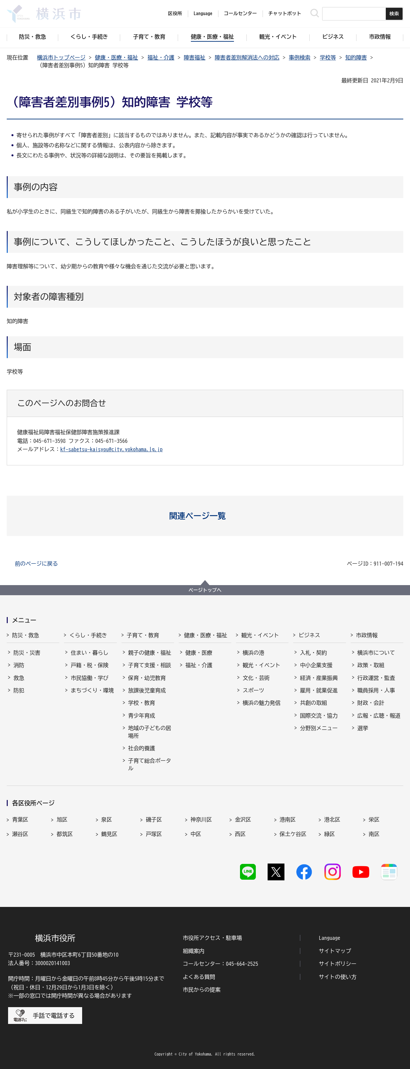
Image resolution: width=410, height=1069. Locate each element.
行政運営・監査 (376, 678)
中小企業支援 (316, 665)
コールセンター (240, 13)
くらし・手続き (88, 635)
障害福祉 (194, 57)
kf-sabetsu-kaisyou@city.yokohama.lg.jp (111, 449)
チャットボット (284, 13)
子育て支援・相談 (149, 665)
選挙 (362, 728)
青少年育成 (141, 715)
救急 (18, 678)
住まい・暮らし (89, 652)
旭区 (62, 819)
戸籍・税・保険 (89, 665)
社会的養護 (141, 748)
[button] (205, 516)
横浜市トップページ (61, 57)
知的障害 (356, 57)
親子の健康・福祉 (149, 652)
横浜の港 (253, 652)
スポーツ (253, 690)
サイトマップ (335, 951)
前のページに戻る (36, 563)
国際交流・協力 (319, 715)
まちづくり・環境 (92, 690)
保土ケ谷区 (293, 834)
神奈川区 (201, 819)
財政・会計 (370, 702)
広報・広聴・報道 (379, 715)
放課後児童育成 (147, 690)
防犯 (18, 690)
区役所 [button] (175, 13)
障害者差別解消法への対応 (247, 57)
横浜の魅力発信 (261, 702)
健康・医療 (198, 652)
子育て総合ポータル (149, 764)
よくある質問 (199, 977)
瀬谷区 (20, 834)
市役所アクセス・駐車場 (212, 938)
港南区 (288, 819)
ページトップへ (205, 590)
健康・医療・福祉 (116, 57)
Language (329, 938)
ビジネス (309, 635)
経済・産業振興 (319, 678)
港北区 (332, 819)
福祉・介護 (160, 57)
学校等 (328, 57)
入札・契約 (313, 652)
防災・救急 (25, 635)
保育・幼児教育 (147, 678)
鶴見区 (109, 834)
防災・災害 (26, 652)
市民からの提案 (201, 989)
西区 (240, 834)
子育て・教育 (143, 635)
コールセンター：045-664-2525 (220, 963)
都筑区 (65, 834)
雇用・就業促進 (319, 690)
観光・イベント (260, 635)
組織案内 (193, 951)
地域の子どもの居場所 (149, 731)
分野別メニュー (319, 728)
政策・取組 (370, 665)
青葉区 (20, 819)
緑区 (329, 834)
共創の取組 (313, 702)
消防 (18, 665)
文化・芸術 (256, 678)
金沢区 (243, 819)
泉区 (106, 819)
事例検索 (299, 57)
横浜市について (376, 652)
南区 (374, 834)
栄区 (374, 819)
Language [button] (203, 13)
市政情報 (367, 635)
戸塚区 (154, 834)
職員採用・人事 (376, 690)
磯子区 (154, 819)
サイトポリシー (337, 963)
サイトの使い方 (337, 977)
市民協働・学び (89, 678)
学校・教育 (141, 702)
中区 (196, 834)
